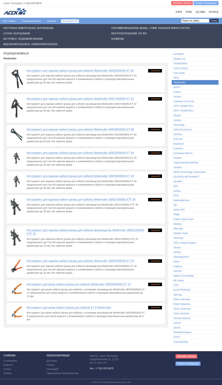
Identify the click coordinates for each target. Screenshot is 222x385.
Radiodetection (181, 200)
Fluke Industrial (181, 299)
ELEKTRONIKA (181, 289)
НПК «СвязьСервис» (185, 242)
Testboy (177, 167)
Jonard (177, 96)
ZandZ (176, 327)
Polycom (178, 139)
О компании (10, 360)
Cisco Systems (181, 313)
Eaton (176, 261)
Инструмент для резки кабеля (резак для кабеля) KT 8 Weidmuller (69, 307)
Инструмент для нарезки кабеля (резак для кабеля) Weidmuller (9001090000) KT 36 (80, 176)
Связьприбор (180, 341)
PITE (176, 195)
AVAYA (177, 323)
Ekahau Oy (179, 58)
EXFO (176, 337)
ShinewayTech (181, 256)
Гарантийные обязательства (62, 373)
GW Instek (179, 73)
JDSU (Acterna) (181, 308)
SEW (176, 77)
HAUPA (177, 271)
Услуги (179, 12)
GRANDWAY (180, 63)
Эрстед (177, 294)
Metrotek (178, 228)
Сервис (188, 12)
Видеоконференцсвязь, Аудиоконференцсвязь (30, 44)
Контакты (214, 12)
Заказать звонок (182, 3)
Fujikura (177, 266)
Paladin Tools (180, 233)
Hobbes (177, 157)
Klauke (177, 115)
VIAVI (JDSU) (180, 68)
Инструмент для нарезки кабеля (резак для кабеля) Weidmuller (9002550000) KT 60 (80, 70)
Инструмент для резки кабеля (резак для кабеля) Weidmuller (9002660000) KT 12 (79, 284)
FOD (176, 285)
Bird (175, 186)
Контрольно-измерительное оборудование (28, 28)
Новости (8, 364)
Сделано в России (183, 101)
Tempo (177, 247)
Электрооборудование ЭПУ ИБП (129, 33)
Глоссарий (52, 369)
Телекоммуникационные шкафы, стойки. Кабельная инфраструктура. (150, 28)
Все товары (9, 21)
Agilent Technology (183, 275)
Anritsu (177, 252)
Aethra (177, 191)
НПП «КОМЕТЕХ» (183, 106)
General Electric (182, 318)
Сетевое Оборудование (16, 33)
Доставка (200, 12)
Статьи (50, 364)
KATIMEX (178, 54)
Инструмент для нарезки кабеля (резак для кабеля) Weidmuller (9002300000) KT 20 (80, 260)
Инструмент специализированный (23, 39)
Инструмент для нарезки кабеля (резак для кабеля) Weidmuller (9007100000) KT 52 (80, 98)
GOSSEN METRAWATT (186, 176)
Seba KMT (179, 209)
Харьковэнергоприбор (185, 162)
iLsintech (178, 148)
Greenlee (178, 238)
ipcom (176, 87)
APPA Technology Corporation (189, 172)
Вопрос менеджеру (206, 3)
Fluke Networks (181, 304)
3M (175, 205)
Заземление (117, 39)
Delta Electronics (182, 129)
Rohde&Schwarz (182, 332)
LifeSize (177, 134)
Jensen (177, 120)
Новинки (51, 21)
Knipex (177, 92)
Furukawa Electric (183, 153)
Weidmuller (179, 82)
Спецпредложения (31, 21)
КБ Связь (178, 280)
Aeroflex (177, 181)
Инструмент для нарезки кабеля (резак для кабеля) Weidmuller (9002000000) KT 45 (80, 152)
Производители (70, 21)
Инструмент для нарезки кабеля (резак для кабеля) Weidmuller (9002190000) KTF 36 (81, 199)
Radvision (178, 143)
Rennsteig (178, 124)
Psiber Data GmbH (183, 219)
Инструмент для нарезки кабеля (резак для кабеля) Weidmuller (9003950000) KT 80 (80, 129)
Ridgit (176, 214)
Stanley (177, 224)
